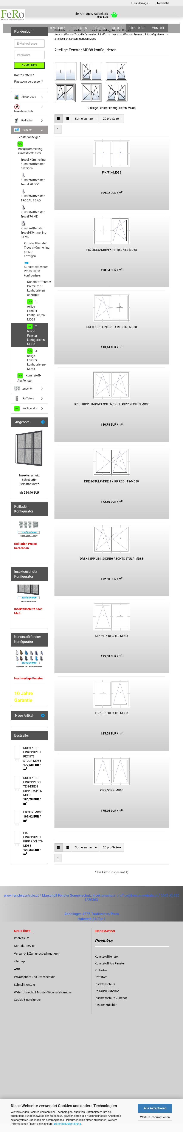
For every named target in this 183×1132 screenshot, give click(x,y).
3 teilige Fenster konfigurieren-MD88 (36, 368)
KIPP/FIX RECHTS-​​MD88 (111, 644)
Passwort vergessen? (28, 90)
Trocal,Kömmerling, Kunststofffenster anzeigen (33, 172)
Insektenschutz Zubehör (111, 1006)
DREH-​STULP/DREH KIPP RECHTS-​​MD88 (111, 490)
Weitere (117, 28)
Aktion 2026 (27, 28)
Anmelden (29, 74)
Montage (158, 28)
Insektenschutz (53, 28)
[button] (58, 127)
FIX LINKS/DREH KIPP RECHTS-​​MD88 (111, 258)
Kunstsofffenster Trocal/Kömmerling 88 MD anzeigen (36, 258)
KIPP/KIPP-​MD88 (111, 799)
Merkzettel (162, 3)
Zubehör (23, 397)
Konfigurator (25, 417)
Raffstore (24, 407)
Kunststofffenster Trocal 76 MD (33, 220)
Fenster (99, 28)
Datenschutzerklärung (67, 1123)
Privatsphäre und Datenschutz (34, 985)
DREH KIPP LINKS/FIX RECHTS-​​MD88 (111, 335)
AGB (17, 977)
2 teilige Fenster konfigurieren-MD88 (36, 343)
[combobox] (85, 127)
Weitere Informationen (155, 1117)
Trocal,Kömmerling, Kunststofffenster (30, 156)
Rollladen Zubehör (107, 999)
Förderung (137, 28)
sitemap (19, 970)
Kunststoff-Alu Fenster (29, 386)
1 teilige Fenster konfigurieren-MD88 (36, 319)
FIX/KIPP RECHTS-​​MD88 (111, 721)
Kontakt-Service (24, 954)
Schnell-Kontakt (24, 993)
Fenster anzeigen (28, 145)
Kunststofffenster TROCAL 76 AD (33, 204)
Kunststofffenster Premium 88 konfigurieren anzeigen (37, 297)
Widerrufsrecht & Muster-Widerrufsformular (43, 1001)
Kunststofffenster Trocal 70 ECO (33, 188)
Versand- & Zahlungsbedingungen (36, 962)
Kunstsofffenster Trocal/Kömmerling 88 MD (33, 238)
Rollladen (79, 28)
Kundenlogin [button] (140, 3)
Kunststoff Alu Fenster (110, 972)
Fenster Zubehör (106, 1013)
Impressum (21, 946)
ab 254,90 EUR (29, 501)
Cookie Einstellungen (28, 1008)
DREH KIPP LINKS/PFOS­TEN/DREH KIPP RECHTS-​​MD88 (111, 412)
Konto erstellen (24, 83)
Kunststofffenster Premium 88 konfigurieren (36, 278)
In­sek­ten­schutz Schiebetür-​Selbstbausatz (29, 488)
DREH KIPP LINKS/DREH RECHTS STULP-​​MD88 (111, 567)
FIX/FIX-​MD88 (111, 181)
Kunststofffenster (107, 965)
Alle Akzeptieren (155, 1108)
